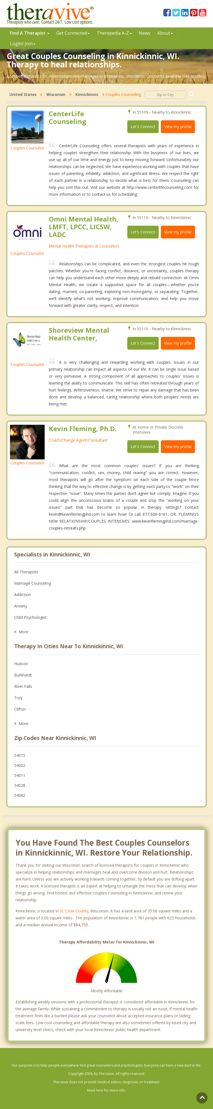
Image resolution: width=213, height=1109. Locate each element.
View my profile (178, 126)
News (144, 33)
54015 (19, 755)
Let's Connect (143, 126)
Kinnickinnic (86, 94)
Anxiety (20, 606)
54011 (19, 775)
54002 (19, 765)
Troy (18, 697)
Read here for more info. (106, 1090)
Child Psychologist (30, 617)
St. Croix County (74, 911)
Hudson (21, 663)
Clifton (20, 709)
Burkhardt (23, 675)
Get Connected (73, 33)
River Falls (23, 686)
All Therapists (26, 571)
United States (22, 94)
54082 (19, 795)
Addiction (22, 594)
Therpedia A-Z (114, 33)
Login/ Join (23, 43)
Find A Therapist (29, 33)
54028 (19, 785)
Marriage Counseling (32, 583)
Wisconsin (55, 94)
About (165, 33)
